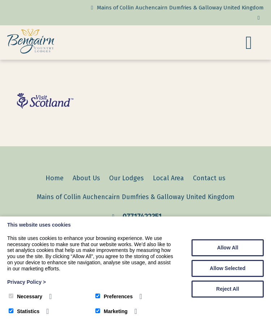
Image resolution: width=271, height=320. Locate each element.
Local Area (168, 178)
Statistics (24, 311)
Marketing (111, 311)
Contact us (209, 178)
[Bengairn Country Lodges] (30, 51)
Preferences (114, 296)
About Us (86, 178)
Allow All (227, 247)
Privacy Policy (26, 282)
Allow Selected (228, 268)
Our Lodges (126, 178)
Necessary (25, 296)
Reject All (227, 289)
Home (55, 178)
